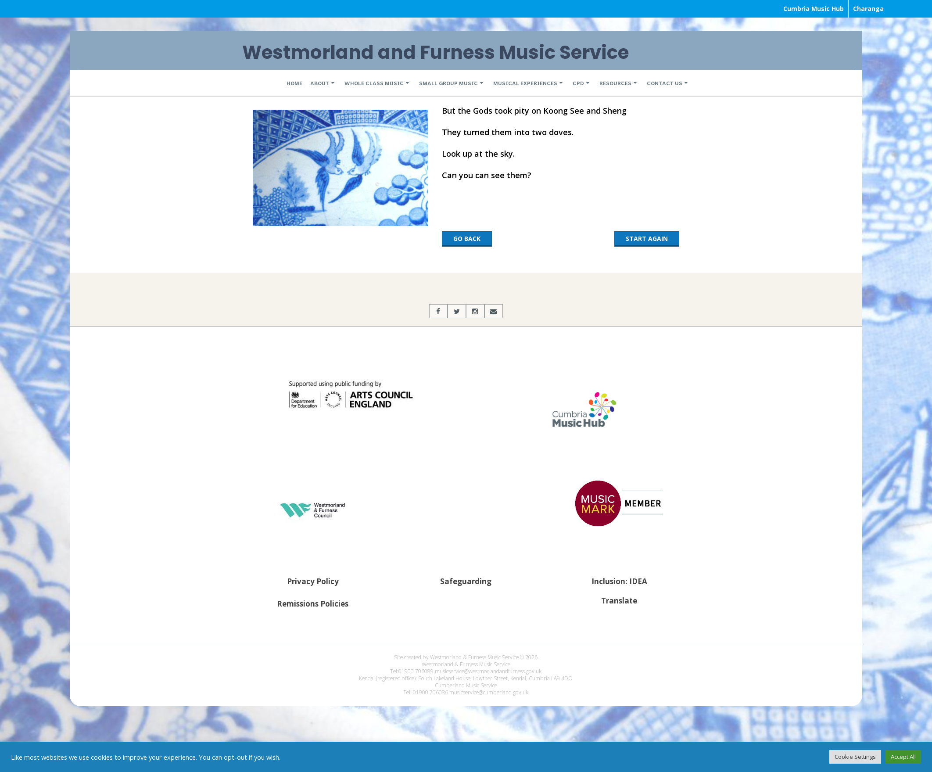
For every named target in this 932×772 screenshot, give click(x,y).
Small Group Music (448, 83)
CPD (578, 83)
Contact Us (664, 83)
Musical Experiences (525, 83)
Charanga (868, 8)
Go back (466, 238)
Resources (615, 83)
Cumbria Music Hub (813, 8)
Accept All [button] (903, 757)
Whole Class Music (374, 83)
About (319, 83)
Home (294, 83)
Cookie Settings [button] (855, 757)
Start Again (647, 238)
